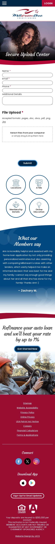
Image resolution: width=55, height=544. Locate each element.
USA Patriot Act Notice (27, 421)
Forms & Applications (27, 435)
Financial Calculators (27, 430)
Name (6, 70)
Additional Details (12, 94)
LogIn (48, 3)
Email (6, 78)
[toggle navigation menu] (4, 3)
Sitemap (27, 403)
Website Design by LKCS (27, 536)
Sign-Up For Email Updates (27, 495)
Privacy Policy (27, 412)
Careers (27, 426)
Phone (6, 86)
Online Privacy (27, 417)
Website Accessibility (27, 407)
